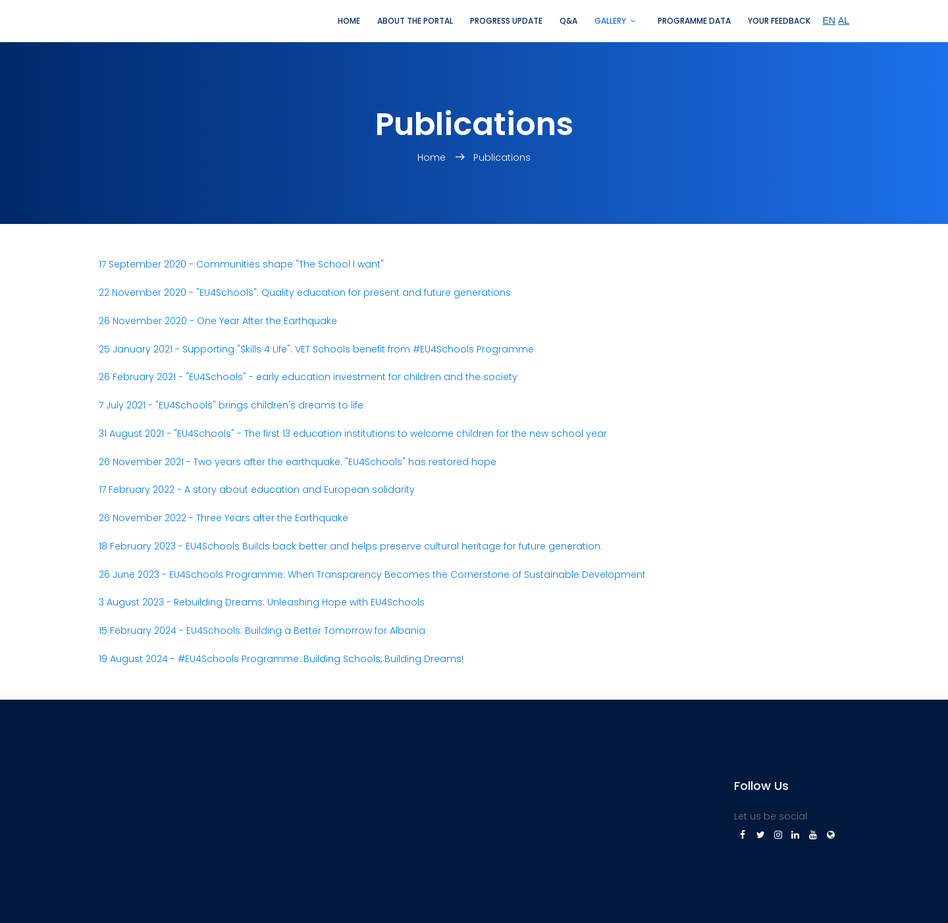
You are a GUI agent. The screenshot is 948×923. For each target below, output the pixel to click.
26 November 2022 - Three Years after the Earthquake (223, 517)
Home (349, 20)
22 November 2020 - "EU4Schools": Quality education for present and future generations (305, 292)
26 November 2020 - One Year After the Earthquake (218, 320)
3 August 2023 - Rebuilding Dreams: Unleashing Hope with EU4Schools (262, 602)
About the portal (415, 20)
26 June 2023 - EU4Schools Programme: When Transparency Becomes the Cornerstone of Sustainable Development (372, 574)
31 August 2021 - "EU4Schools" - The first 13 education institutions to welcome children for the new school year (353, 433)
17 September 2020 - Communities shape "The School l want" (241, 264)
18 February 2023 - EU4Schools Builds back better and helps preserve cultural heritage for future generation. (350, 546)
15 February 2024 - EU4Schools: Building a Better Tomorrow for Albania (262, 630)
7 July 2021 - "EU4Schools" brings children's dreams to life (231, 405)
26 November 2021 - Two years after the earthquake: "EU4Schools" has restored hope (297, 461)
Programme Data (694, 20)
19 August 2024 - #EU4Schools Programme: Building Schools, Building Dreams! (281, 658)
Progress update (506, 20)
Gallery (610, 20)
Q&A (568, 20)
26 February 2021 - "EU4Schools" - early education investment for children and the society (308, 376)
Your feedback (779, 20)
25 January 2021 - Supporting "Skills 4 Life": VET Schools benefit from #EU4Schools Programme (316, 349)
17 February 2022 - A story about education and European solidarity (257, 489)
